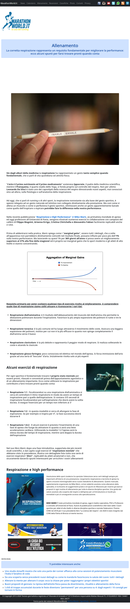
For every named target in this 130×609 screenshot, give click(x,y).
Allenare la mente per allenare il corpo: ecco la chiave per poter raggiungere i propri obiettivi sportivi (56, 580)
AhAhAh (93, 601)
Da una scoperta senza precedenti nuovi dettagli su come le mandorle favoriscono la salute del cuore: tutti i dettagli (64, 577)
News (22, 3)
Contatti (79, 3)
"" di (61, 216)
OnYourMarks (73, 601)
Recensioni (53, 3)
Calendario (31, 3)
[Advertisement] (81, 22)
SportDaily (84, 601)
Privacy (87, 3)
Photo (72, 3)
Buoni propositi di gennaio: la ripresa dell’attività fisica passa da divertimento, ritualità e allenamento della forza (62, 584)
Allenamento (42, 3)
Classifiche (64, 3)
